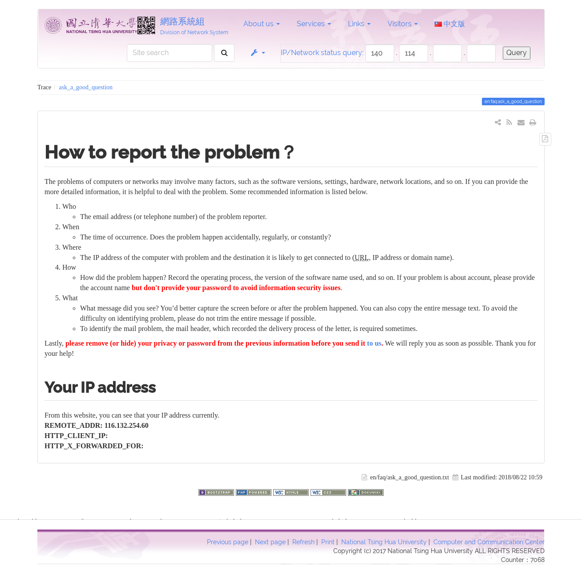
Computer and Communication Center (489, 542)
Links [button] (359, 24)
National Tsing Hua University (384, 542)
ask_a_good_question (86, 87)
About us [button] (261, 24)
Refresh (303, 542)
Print (328, 542)
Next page (270, 542)
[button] (257, 53)
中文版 (450, 24)
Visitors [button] (403, 24)
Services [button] (314, 24)
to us (374, 343)
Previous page (227, 542)
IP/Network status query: (322, 52)
